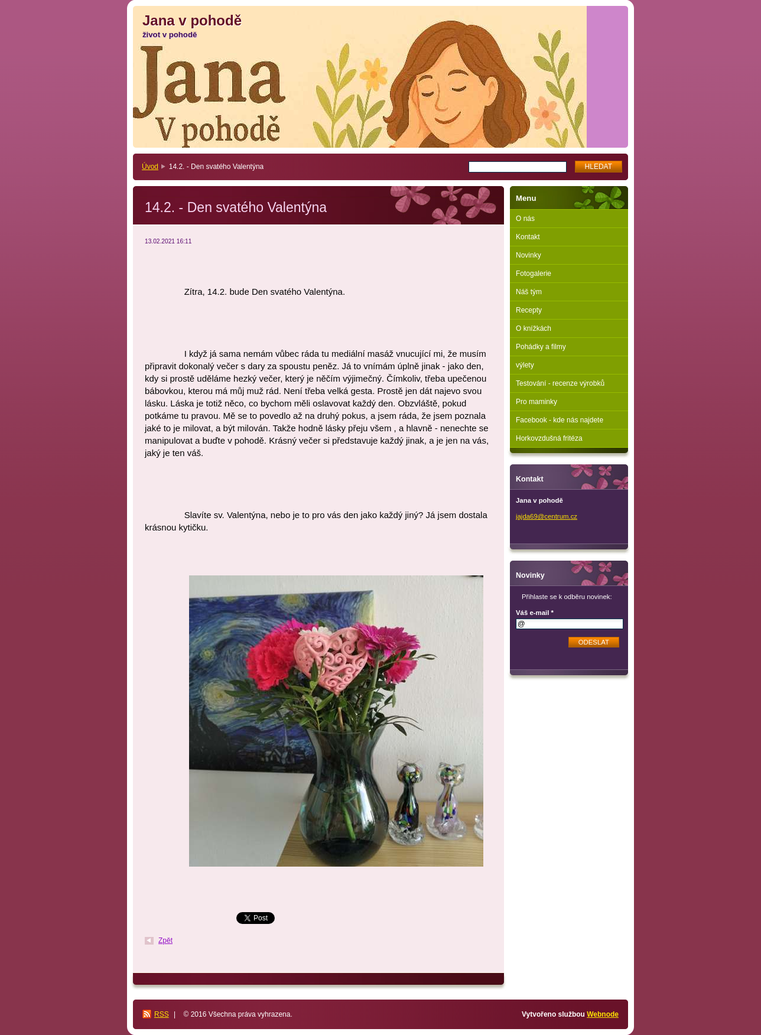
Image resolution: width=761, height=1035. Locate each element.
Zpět (165, 940)
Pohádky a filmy (541, 347)
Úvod (150, 166)
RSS (161, 1014)
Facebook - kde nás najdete (559, 420)
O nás (525, 218)
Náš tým (529, 292)
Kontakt (528, 237)
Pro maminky (536, 402)
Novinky (528, 255)
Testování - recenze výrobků (560, 383)
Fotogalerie (533, 273)
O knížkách (533, 328)
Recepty (529, 310)
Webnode (603, 1014)
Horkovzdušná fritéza (549, 438)
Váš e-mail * (535, 612)
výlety (525, 365)
